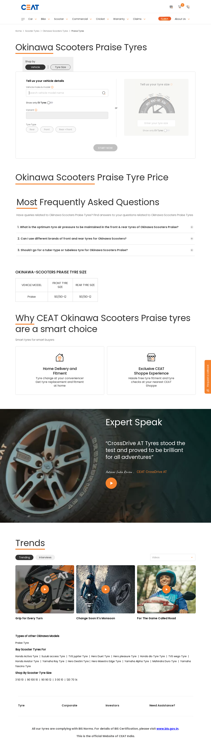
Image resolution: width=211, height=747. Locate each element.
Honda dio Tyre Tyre (152, 656)
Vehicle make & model (40, 87)
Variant (31, 110)
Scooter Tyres (32, 30)
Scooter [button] (61, 19)
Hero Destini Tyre (78, 661)
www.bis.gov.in (167, 729)
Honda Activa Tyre (26, 656)
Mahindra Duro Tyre (164, 661)
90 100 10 (32, 679)
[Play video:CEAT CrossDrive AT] (148, 483)
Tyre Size (60, 67)
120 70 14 (72, 679)
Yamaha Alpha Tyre (137, 661)
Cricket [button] (102, 19)
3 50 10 (19, 679)
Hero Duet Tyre (100, 656)
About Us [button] (182, 19)
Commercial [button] (82, 19)
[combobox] (172, 557)
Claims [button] (139, 19)
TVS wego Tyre (177, 656)
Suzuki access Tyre (53, 656)
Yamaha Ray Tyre (53, 661)
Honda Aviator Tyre (27, 661)
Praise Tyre (22, 643)
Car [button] (32, 19)
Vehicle (35, 67)
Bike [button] (45, 19)
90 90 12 (46, 679)
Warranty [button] (121, 19)
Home (18, 30)
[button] (188, 7)
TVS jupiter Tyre (78, 656)
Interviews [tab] (45, 557)
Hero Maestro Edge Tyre (106, 661)
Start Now (105, 148)
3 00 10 (59, 679)
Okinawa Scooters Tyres (55, 30)
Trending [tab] (24, 557)
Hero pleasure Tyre (125, 656)
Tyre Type (31, 124)
